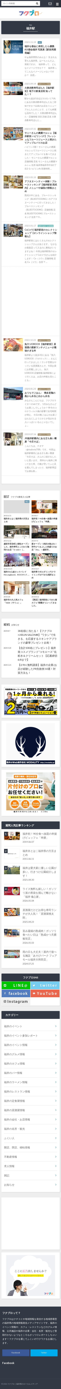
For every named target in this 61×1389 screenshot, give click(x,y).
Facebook (16, 1353)
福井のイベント (13, 1026)
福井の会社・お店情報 (17, 1119)
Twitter (44, 1353)
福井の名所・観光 (14, 1128)
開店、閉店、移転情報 (17, 1147)
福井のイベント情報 (15, 1044)
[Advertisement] (30, 301)
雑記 (6, 1175)
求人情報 (9, 1166)
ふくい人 (9, 1138)
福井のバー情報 (13, 1072)
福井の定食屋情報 (14, 1100)
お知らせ (9, 1184)
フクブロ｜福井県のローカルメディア (22, 1384)
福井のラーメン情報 (15, 1082)
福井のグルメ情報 (14, 1054)
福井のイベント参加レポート (21, 1035)
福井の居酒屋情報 (14, 1110)
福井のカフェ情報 (14, 1063)
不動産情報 (10, 1156)
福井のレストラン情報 (17, 1091)
